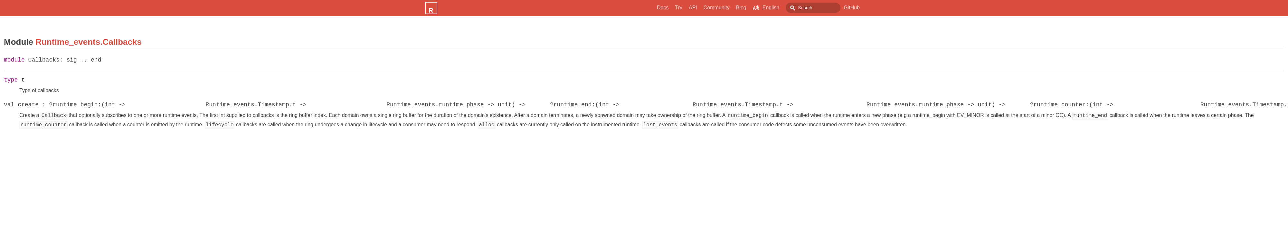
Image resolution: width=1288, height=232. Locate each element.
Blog (727, 7)
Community (702, 7)
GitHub (852, 7)
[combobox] (806, 8)
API (678, 7)
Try (664, 7)
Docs (648, 7)
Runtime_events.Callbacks (88, 42)
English (751, 8)
